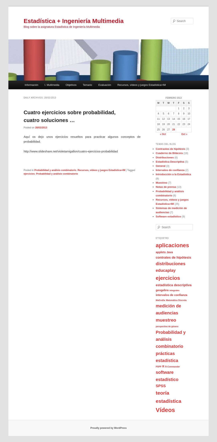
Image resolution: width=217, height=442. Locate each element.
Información (31, 84)
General (160, 165)
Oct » (184, 134)
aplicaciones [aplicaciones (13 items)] (172, 245)
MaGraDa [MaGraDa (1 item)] (160, 300)
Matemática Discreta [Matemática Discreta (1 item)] (176, 300)
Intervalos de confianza (170, 170)
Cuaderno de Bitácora (169, 153)
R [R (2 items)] (163, 366)
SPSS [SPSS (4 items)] (161, 386)
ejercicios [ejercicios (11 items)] (168, 278)
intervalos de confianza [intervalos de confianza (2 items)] (171, 295)
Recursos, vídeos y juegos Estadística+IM (141, 84)
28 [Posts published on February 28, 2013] (173, 129)
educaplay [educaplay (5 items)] (166, 270)
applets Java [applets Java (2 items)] (164, 252)
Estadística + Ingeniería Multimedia (74, 21)
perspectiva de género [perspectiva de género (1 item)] (167, 326)
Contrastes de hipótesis (170, 148)
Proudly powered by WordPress (108, 428)
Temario (87, 84)
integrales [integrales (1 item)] (174, 290)
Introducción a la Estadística (173, 174)
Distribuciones (165, 157)
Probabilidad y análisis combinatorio (55, 170)
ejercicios (29, 173)
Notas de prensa (166, 186)
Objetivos (71, 84)
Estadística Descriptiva (170, 161)
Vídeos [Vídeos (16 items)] (165, 410)
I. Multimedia (52, 84)
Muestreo (161, 182)
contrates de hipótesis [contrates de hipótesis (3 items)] (173, 257)
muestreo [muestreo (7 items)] (166, 320)
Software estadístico (168, 216)
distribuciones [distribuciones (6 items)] (170, 263)
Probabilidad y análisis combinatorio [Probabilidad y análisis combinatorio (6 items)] (171, 339)
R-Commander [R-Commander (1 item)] (172, 366)
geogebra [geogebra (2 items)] (162, 290)
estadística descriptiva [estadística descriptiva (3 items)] (174, 285)
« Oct (163, 134)
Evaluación (104, 84)
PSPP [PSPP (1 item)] (158, 366)
